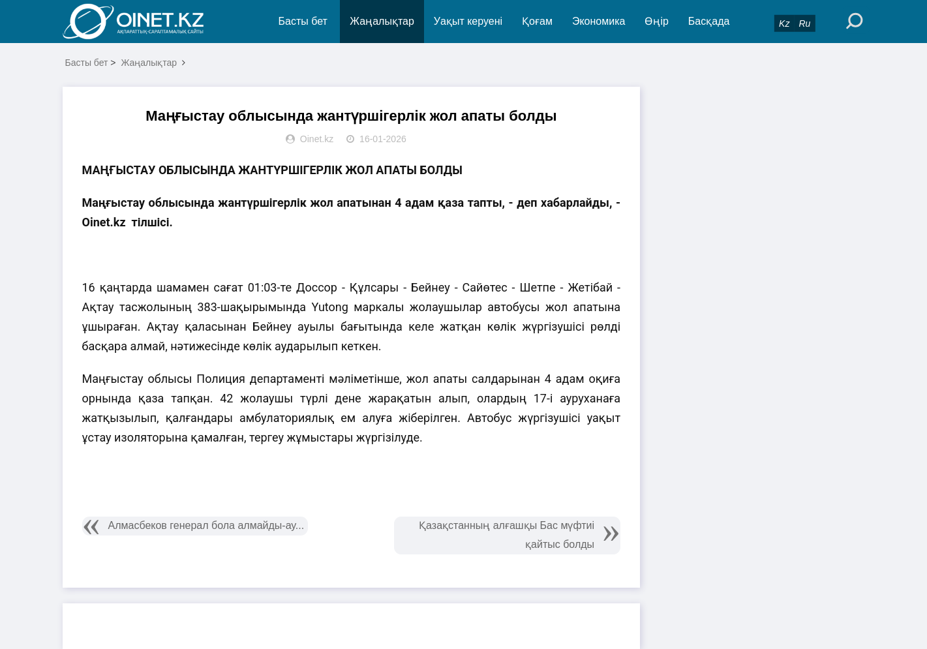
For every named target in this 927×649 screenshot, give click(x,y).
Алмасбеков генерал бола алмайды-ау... (206, 525)
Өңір (656, 21)
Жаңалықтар (382, 21)
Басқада (709, 21)
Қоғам (537, 21)
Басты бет (303, 21)
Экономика (599, 21)
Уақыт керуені (468, 21)
